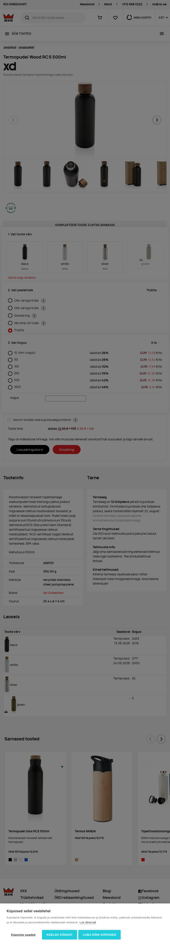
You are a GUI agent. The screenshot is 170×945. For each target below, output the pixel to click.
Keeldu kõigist (59, 934)
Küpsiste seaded (23, 934)
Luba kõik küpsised (100, 934)
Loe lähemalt (87, 923)
